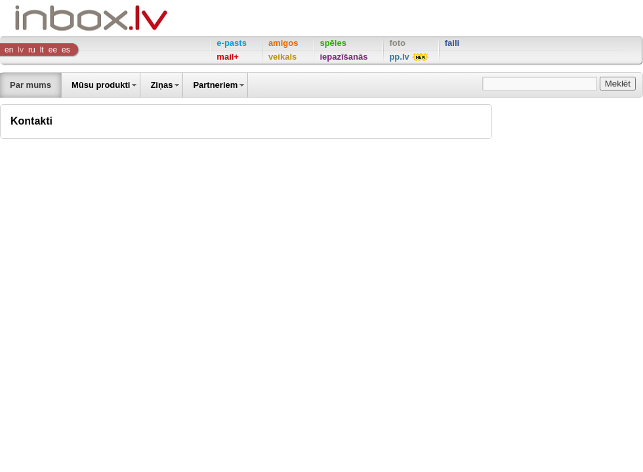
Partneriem (215, 85)
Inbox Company (61, 18)
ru (31, 49)
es (66, 49)
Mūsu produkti (101, 85)
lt (42, 49)
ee (53, 49)
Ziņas (161, 85)
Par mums (30, 85)
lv (21, 49)
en (9, 49)
